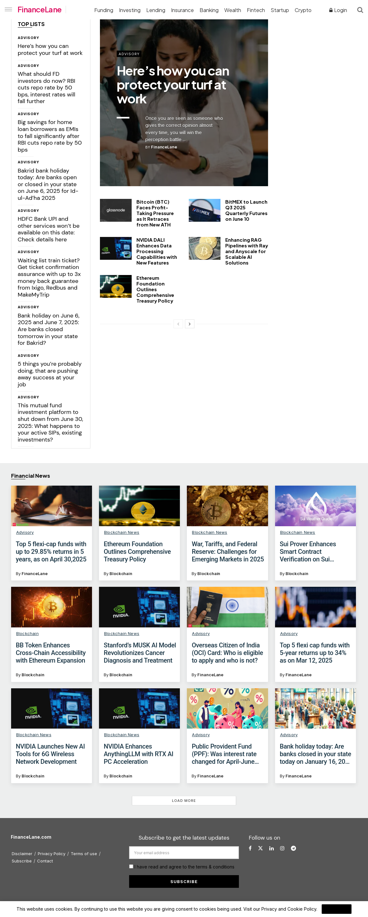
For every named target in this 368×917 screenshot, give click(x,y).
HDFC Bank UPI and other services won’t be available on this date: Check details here (49, 229)
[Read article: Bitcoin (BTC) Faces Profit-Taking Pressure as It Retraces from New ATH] (116, 210)
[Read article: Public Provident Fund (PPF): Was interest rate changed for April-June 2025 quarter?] (227, 708)
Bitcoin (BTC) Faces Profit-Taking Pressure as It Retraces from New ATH (155, 213)
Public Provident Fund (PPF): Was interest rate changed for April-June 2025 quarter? (224, 754)
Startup (280, 10)
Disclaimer (22, 853)
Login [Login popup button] (338, 10)
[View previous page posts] (178, 323)
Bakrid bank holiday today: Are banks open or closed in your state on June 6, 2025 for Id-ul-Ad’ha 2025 (48, 184)
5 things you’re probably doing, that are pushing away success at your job (50, 374)
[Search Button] (360, 9)
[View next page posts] (189, 323)
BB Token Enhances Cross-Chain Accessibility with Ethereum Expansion (51, 652)
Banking (209, 10)
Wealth (232, 10)
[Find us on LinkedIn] (271, 848)
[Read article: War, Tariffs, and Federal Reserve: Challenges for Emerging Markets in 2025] (227, 506)
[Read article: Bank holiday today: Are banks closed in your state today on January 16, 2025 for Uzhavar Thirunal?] (315, 708)
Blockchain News (121, 532)
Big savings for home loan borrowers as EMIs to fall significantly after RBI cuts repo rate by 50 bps (50, 135)
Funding (103, 10)
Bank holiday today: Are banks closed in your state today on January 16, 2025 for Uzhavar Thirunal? (316, 754)
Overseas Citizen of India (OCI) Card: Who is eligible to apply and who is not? (227, 652)
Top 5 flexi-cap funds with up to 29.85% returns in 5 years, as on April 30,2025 (51, 551)
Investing (130, 10)
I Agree (336, 909)
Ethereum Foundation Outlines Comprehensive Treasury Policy (155, 289)
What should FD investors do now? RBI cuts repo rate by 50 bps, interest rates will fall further (46, 87)
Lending (155, 10)
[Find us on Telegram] (293, 848)
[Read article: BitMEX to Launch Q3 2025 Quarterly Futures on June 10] (204, 210)
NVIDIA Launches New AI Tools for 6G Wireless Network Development (50, 754)
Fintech (256, 10)
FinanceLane (39, 9)
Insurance (182, 10)
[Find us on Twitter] (260, 848)
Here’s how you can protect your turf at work (50, 49)
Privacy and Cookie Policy (288, 909)
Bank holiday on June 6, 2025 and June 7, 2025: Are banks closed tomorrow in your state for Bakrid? (49, 329)
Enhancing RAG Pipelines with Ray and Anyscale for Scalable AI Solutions (246, 251)
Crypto (303, 10)
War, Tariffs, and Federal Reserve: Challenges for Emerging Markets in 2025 (228, 551)
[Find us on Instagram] (282, 848)
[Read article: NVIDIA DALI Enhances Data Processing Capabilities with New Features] (116, 248)
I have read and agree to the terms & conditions (184, 866)
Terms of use (84, 853)
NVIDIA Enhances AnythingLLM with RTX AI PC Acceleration (138, 754)
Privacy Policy (51, 853)
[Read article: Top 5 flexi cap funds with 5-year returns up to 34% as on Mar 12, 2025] (315, 607)
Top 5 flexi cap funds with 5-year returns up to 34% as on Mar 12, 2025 (315, 652)
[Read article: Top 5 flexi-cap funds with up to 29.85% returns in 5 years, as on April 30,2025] (51, 506)
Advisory (28, 38)
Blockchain (120, 573)
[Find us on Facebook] (250, 848)
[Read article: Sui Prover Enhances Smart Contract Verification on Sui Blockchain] (315, 506)
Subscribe (22, 860)
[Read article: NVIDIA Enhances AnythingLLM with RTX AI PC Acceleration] (139, 708)
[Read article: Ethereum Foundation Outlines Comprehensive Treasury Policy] (116, 286)
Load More (184, 800)
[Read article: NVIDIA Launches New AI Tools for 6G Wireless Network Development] (51, 708)
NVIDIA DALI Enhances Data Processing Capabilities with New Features (156, 251)
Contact (45, 860)
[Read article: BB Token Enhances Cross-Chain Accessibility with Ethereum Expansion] (51, 607)
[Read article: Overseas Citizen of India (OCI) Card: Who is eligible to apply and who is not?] (227, 607)
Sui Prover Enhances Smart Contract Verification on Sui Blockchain (308, 551)
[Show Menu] (7, 9)
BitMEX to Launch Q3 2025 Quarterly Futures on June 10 (246, 210)
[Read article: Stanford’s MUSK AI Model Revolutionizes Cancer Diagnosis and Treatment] (139, 607)
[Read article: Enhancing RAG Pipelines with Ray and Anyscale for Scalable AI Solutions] (204, 248)
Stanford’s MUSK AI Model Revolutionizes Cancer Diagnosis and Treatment (140, 652)
